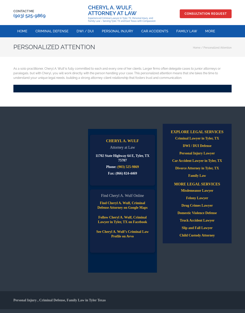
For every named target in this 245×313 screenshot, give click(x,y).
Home (22, 31)
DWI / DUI (85, 31)
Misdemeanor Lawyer (197, 190)
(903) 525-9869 (29, 15)
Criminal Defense (52, 31)
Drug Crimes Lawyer (197, 205)
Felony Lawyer (197, 198)
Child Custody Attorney (197, 235)
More (210, 31)
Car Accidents (154, 31)
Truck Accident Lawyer (197, 220)
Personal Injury (117, 31)
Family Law (186, 31)
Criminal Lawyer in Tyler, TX (197, 138)
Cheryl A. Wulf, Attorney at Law (112, 10)
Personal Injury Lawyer (197, 153)
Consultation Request (206, 13)
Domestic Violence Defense (197, 213)
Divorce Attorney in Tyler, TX (197, 168)
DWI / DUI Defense (197, 146)
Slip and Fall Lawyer (197, 228)
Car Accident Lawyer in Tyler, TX (197, 161)
